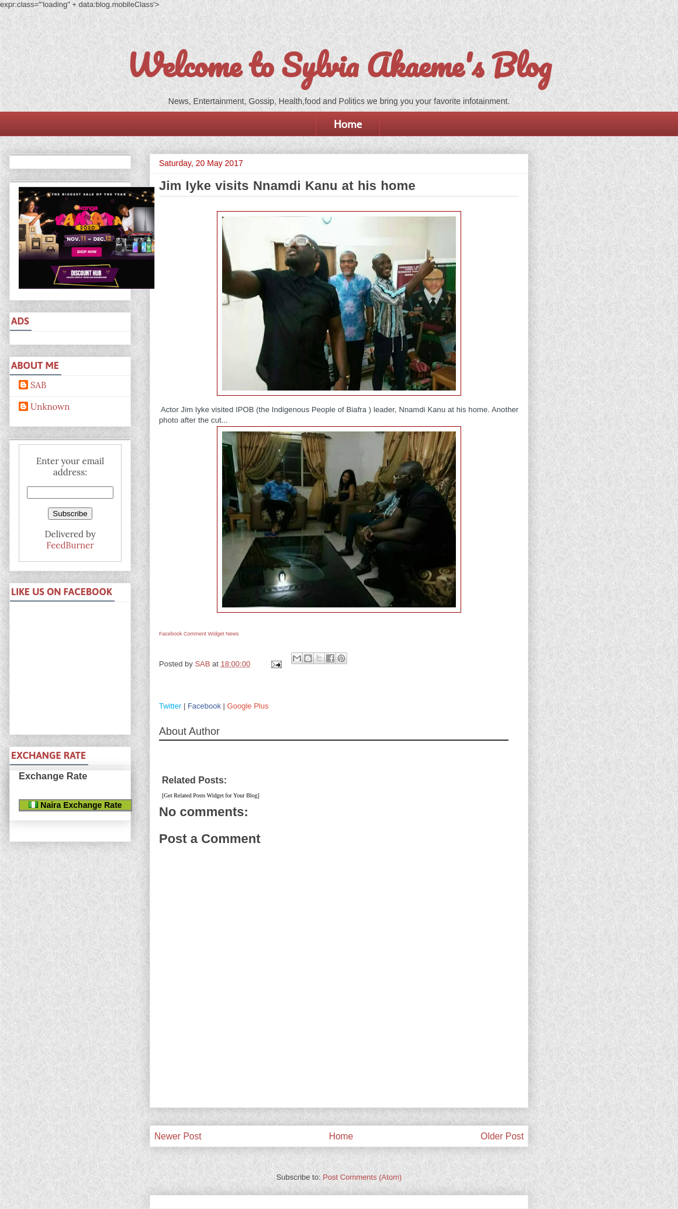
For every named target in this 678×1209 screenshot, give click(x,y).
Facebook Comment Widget (191, 634)
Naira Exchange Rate (75, 805)
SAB (38, 385)
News (232, 634)
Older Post (502, 1136)
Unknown (50, 407)
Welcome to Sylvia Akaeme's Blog (339, 65)
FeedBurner (70, 545)
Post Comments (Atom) (362, 1177)
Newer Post (178, 1136)
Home (348, 124)
